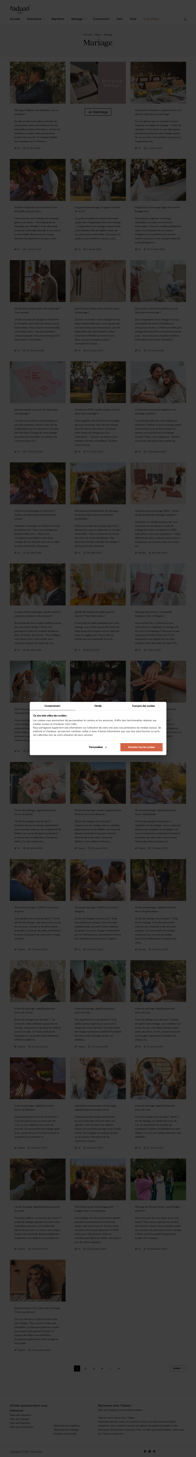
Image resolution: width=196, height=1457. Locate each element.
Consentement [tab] (52, 705)
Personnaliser (97, 747)
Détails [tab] (98, 705)
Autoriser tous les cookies (141, 747)
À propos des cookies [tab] (143, 705)
